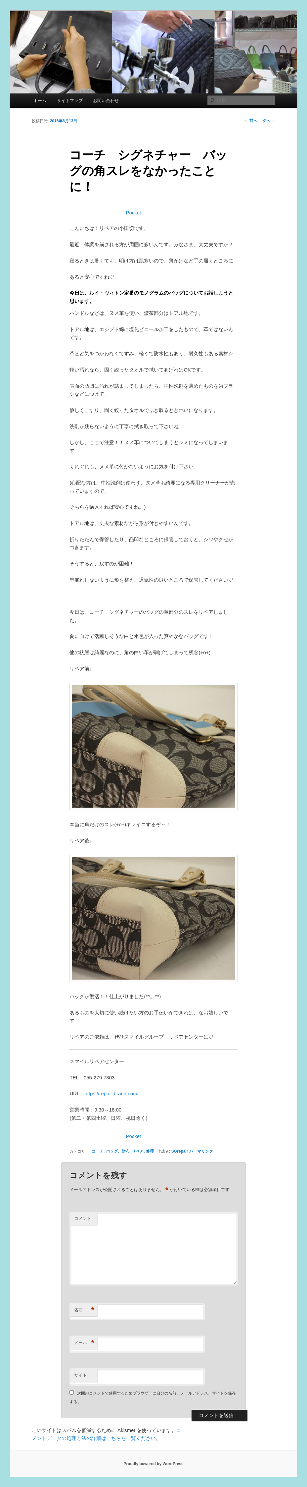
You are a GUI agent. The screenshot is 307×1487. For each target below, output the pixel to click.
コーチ (98, 1151)
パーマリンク (201, 1151)
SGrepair (179, 1151)
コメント (82, 1218)
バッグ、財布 (118, 1151)
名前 (84, 1310)
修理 (150, 1151)
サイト (80, 1375)
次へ (268, 120)
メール (84, 1343)
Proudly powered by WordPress (153, 1463)
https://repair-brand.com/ (111, 1093)
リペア (138, 1151)
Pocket (133, 212)
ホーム (39, 100)
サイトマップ (70, 100)
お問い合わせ (106, 100)
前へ (250, 120)
